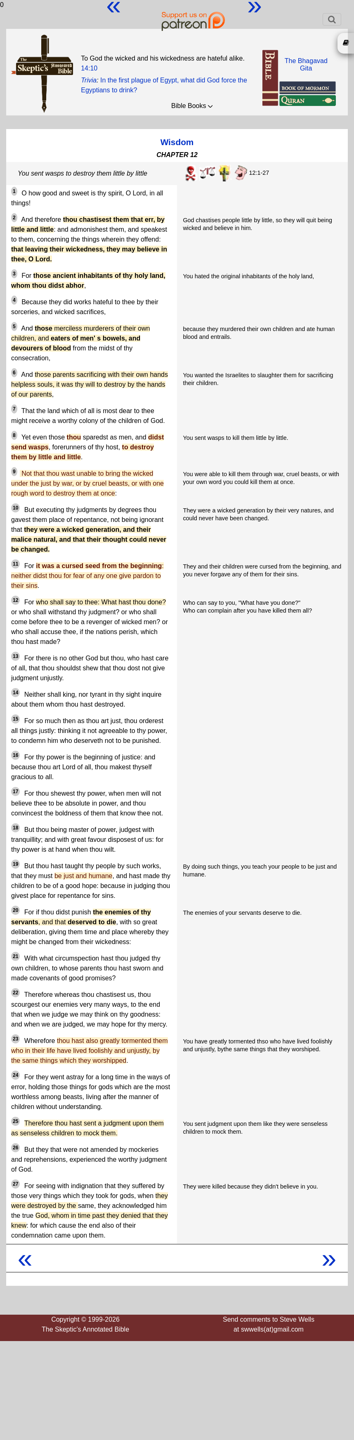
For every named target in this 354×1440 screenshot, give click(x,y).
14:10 (89, 68)
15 (15, 719)
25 (15, 1121)
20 (15, 910)
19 (15, 864)
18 (15, 828)
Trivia (89, 80)
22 (15, 993)
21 (15, 956)
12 (15, 600)
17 (15, 791)
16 (15, 755)
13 (15, 656)
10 (15, 508)
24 (15, 1075)
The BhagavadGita (306, 64)
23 (15, 1039)
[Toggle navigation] (332, 19)
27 (15, 1184)
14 (15, 692)
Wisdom (177, 142)
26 (15, 1148)
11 (15, 564)
